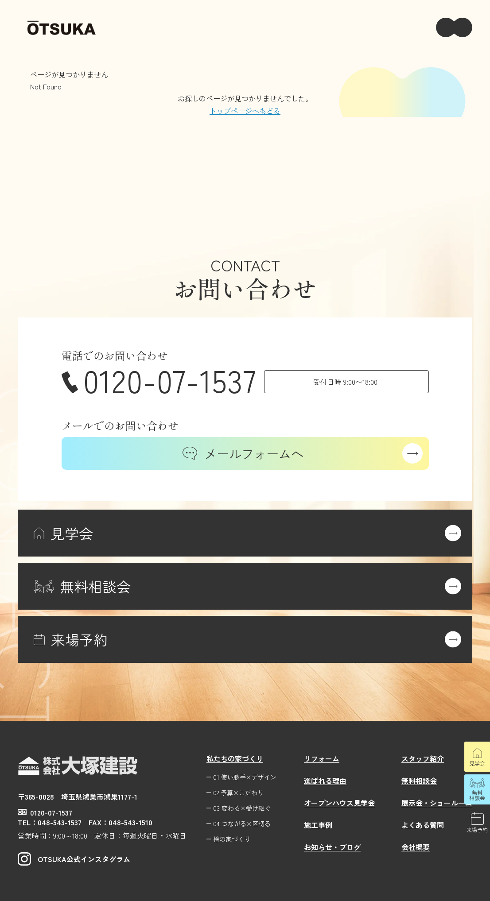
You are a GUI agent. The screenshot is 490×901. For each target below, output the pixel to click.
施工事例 (318, 825)
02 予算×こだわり (238, 792)
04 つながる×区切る (242, 823)
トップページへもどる (245, 110)
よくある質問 (422, 825)
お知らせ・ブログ (332, 847)
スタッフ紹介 (422, 758)
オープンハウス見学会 (339, 802)
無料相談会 (477, 795)
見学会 (477, 763)
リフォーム (321, 758)
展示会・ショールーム (436, 802)
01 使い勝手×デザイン (244, 777)
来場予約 (477, 829)
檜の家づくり (231, 839)
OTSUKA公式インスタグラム (74, 859)
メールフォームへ (243, 453)
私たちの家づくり (234, 758)
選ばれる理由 (325, 780)
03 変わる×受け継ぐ (242, 808)
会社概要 (415, 847)
